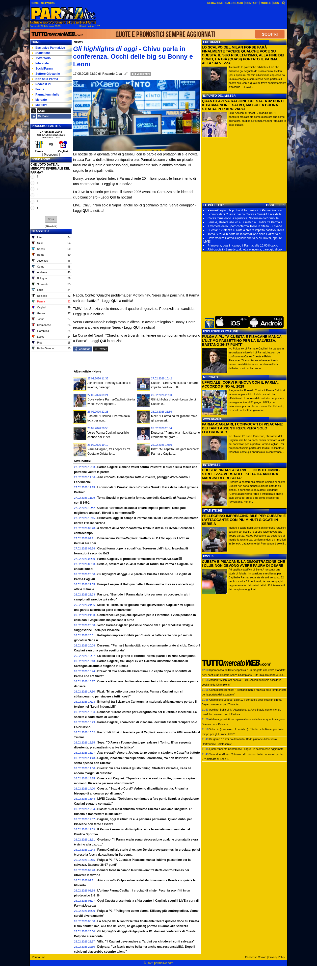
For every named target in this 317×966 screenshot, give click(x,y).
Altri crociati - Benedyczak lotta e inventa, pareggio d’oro (245, 249)
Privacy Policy (276, 957)
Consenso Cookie (255, 957)
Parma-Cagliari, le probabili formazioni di (137, 559)
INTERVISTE (211, 465)
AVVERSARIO (212, 419)
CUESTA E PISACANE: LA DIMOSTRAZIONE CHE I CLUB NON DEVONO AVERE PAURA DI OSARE (243, 564)
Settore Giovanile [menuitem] (46, 73)
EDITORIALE (212, 42)
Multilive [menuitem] (39, 105)
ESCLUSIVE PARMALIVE (220, 331)
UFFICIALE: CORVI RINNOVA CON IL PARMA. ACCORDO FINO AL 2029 (240, 384)
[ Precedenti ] (51, 154)
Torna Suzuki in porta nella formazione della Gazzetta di (244, 234)
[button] (51, 219)
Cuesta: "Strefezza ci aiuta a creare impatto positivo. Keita (246, 230)
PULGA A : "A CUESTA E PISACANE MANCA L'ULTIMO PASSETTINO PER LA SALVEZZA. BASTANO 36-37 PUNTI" (242, 341)
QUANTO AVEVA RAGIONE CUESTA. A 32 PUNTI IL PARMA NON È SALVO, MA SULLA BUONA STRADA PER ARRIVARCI (243, 105)
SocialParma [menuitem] (42, 68)
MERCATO (210, 377)
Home (36, 42)
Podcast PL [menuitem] (42, 84)
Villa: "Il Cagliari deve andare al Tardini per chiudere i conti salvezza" (145, 941)
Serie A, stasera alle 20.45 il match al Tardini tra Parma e (245, 222)
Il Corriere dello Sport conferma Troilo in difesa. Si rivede (245, 226)
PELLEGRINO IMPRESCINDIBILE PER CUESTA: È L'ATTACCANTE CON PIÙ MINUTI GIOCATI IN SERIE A (244, 520)
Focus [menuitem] (38, 89)
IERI (282, 205)
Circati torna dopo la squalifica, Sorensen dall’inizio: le (243, 218)
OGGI (270, 205)
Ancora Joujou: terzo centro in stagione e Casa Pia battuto (148, 752)
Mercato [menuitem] (39, 99)
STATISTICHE (212, 510)
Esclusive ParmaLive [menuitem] (48, 48)
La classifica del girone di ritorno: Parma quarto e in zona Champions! (146, 656)
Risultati (51, 226)
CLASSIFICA (41, 231)
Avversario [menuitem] (41, 58)
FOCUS (208, 556)
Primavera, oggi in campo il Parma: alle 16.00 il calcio (243, 245)
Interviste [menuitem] (40, 63)
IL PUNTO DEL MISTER (219, 96)
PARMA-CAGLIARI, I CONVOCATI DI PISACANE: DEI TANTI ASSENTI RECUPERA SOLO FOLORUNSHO (242, 428)
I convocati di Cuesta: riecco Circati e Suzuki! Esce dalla (245, 214)
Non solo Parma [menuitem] (45, 79)
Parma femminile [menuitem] (45, 94)
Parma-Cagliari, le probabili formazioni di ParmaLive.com (245, 210)
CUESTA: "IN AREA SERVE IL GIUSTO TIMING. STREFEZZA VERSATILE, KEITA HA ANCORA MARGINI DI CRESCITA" (241, 474)
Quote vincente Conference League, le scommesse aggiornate (246, 748)
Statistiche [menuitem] (41, 53)
